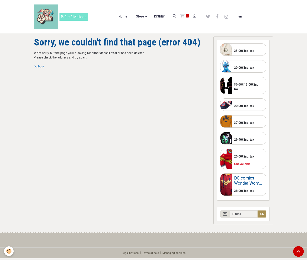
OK (262, 215)
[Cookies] (9, 251)
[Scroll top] (298, 251)
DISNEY (159, 17)
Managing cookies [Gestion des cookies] (175, 254)
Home (123, 17)
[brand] (62, 17)
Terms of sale (150, 254)
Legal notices (128, 254)
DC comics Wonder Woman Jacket (249, 182)
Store (141, 17)
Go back (39, 68)
